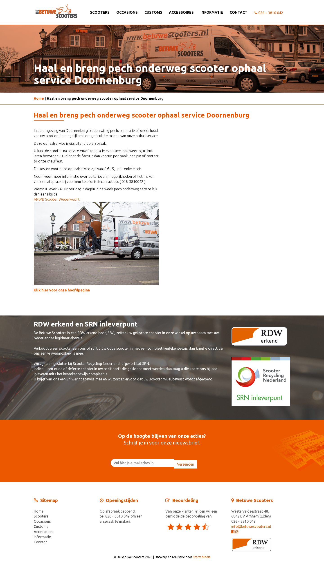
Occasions (127, 12)
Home (39, 98)
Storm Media (201, 557)
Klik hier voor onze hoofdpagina (62, 290)
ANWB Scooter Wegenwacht (57, 199)
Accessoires (181, 12)
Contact (238, 12)
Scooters (100, 12)
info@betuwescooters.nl (251, 526)
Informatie (211, 12)
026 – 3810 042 (268, 13)
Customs (153, 12)
